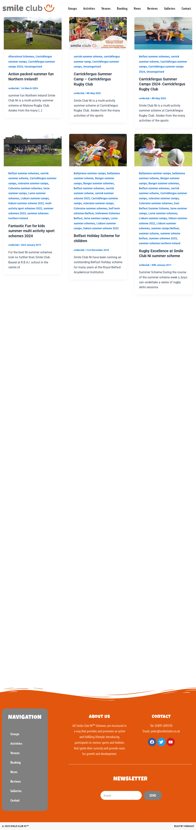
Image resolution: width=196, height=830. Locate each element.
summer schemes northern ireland (159, 243)
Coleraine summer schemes (25, 187)
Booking (122, 8)
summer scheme (149, 233)
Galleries (169, 8)
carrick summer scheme (88, 56)
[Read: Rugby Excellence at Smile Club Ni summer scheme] (163, 149)
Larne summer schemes (162, 212)
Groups (72, 8)
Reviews (152, 8)
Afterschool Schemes (21, 56)
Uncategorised (33, 66)
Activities (89, 8)
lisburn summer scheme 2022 (26, 202)
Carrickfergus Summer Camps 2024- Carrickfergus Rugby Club (162, 84)
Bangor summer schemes (98, 183)
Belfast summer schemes (154, 56)
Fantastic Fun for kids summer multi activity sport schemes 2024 (31, 230)
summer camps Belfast (165, 227)
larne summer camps (96, 218)
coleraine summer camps (33, 183)
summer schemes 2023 (163, 237)
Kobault (189, 826)
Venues (106, 8)
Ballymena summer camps (90, 172)
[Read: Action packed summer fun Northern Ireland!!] (33, 33)
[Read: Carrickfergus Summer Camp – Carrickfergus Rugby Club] (98, 33)
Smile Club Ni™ (19, 826)
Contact (186, 8)
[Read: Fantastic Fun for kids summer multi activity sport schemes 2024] (33, 149)
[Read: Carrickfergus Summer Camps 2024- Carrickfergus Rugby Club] (163, 33)
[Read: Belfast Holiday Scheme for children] (98, 149)
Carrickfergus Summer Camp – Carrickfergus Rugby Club (93, 79)
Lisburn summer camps (35, 197)
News (137, 8)
